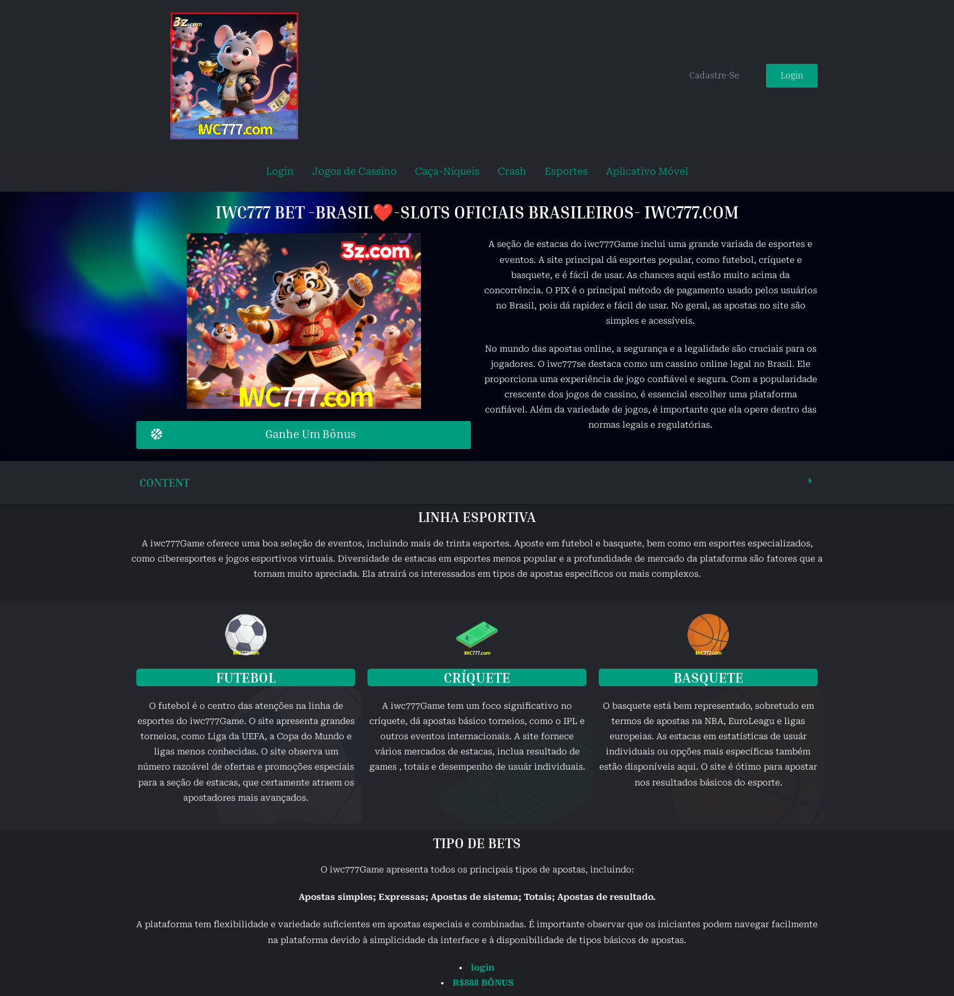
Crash (512, 171)
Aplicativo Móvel (647, 171)
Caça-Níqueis (447, 171)
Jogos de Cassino (354, 171)
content (165, 481)
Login (280, 171)
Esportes (566, 171)
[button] (477, 481)
